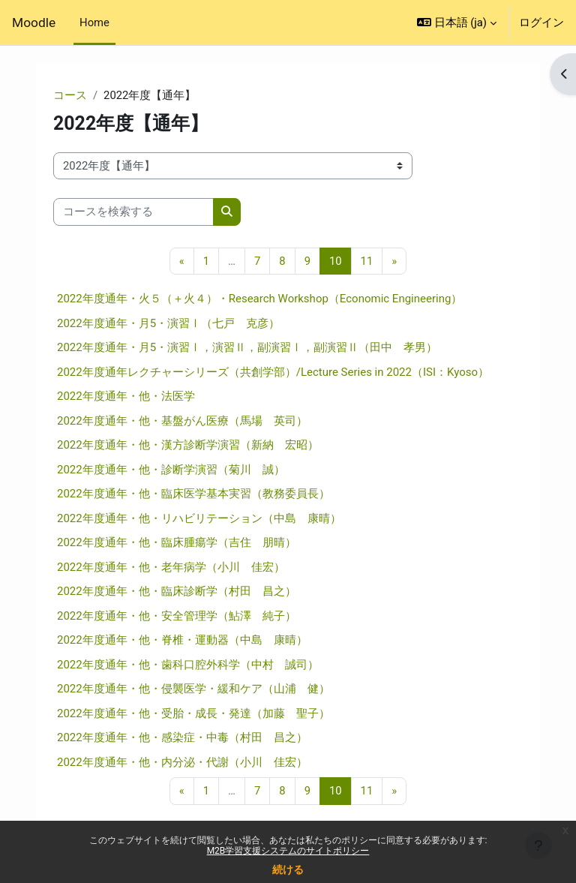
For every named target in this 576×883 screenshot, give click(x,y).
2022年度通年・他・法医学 (126, 396)
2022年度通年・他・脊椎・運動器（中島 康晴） (182, 640)
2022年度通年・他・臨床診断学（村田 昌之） (176, 591)
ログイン (541, 22)
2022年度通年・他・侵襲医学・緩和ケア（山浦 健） (193, 688)
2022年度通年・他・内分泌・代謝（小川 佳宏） (182, 762)
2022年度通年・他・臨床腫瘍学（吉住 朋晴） (176, 542)
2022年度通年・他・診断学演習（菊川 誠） (171, 469)
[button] (456, 22)
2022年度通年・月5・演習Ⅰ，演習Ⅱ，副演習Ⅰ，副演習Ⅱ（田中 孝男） (247, 347)
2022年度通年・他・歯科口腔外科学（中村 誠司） (188, 664)
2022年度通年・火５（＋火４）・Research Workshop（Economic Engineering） (259, 298)
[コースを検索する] (133, 211)
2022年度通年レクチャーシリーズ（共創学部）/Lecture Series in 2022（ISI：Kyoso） (273, 372)
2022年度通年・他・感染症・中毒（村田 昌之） (182, 737)
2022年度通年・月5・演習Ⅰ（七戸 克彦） (168, 323)
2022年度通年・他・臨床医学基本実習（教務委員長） (193, 493)
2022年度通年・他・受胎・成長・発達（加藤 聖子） (193, 713)
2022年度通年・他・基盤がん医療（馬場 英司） (182, 421)
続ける (288, 869)
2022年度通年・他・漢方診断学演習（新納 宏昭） (188, 445)
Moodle (34, 22)
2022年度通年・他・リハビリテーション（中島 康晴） (199, 518)
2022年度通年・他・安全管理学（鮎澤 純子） (176, 616)
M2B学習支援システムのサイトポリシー (288, 850)
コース (70, 95)
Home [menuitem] (95, 22)
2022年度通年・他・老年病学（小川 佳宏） (171, 567)
